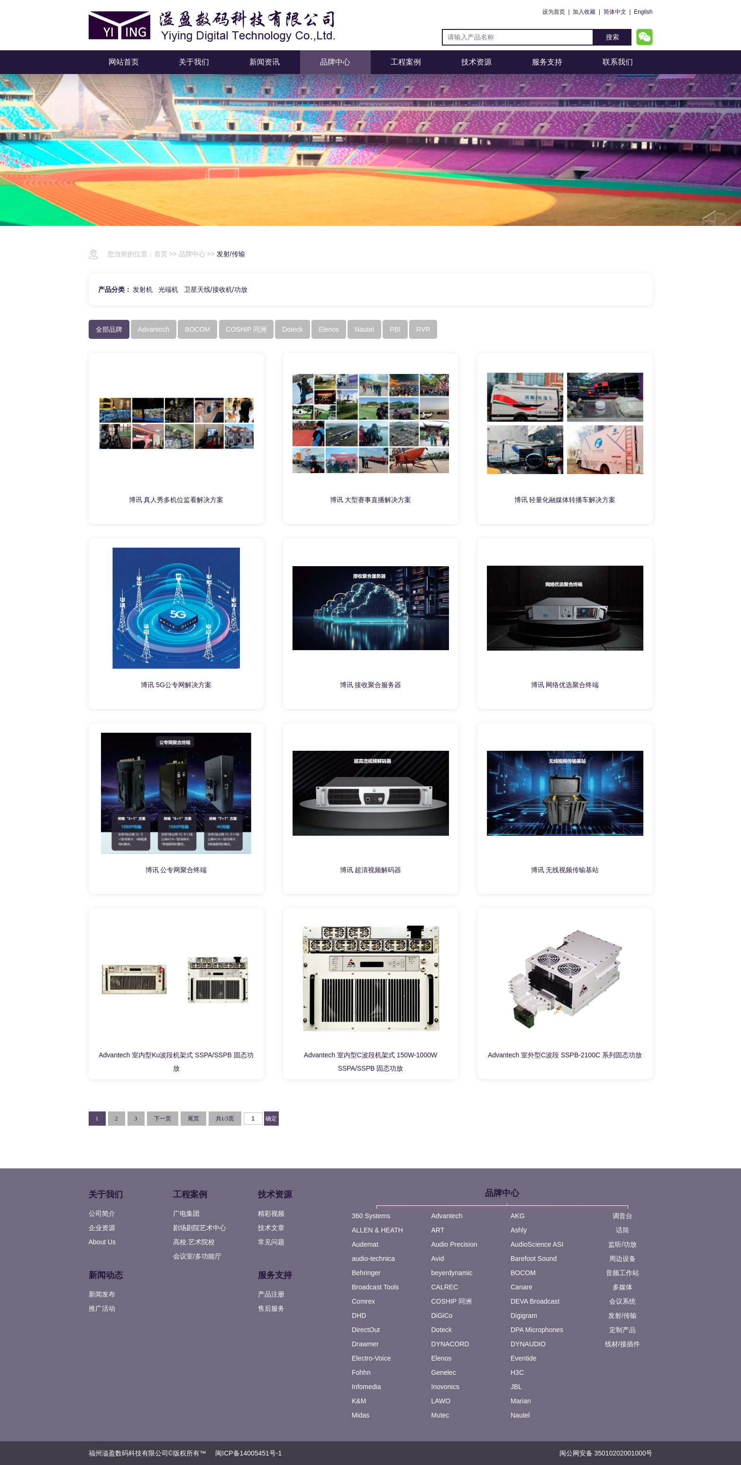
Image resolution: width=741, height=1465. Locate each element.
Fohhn (361, 1372)
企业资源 (102, 1228)
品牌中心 (335, 62)
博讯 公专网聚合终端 (176, 870)
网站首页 (124, 62)
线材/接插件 (622, 1344)
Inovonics (445, 1386)
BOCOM (523, 1273)
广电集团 (186, 1213)
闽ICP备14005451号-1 (248, 1453)
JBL (516, 1386)
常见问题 (271, 1242)
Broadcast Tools (375, 1287)
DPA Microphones (537, 1330)
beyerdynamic (452, 1273)
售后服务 (271, 1308)
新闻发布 (102, 1294)
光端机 (168, 289)
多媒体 (622, 1287)
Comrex (363, 1301)
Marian (521, 1401)
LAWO (441, 1401)
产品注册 (271, 1294)
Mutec (440, 1415)
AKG (518, 1216)
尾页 (193, 1118)
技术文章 (271, 1228)
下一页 (162, 1118)
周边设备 (622, 1258)
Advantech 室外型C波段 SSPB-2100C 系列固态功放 (565, 1055)
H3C (517, 1372)
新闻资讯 (264, 62)
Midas (360, 1415)
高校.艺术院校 (194, 1242)
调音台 (622, 1216)
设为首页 (553, 12)
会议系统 (622, 1301)
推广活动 (102, 1308)
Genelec (443, 1372)
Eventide (523, 1358)
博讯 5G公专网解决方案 (176, 685)
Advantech (447, 1216)
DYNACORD (450, 1344)
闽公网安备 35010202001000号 (606, 1453)
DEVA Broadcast (535, 1301)
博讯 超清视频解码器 (371, 870)
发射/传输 (231, 254)
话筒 (622, 1230)
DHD (359, 1315)
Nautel (520, 1415)
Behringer (366, 1273)
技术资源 (476, 62)
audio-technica (373, 1258)
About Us (102, 1242)
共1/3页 (225, 1118)
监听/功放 (622, 1244)
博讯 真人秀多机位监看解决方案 (176, 500)
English (643, 12)
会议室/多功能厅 (197, 1256)
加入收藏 (584, 12)
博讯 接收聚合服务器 (371, 685)
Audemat (365, 1244)
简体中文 (615, 12)
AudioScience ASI (537, 1244)
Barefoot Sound (534, 1258)
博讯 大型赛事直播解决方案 (371, 500)
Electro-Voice (371, 1358)
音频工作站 (622, 1273)
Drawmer (365, 1344)
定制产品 (622, 1330)
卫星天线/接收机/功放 (215, 289)
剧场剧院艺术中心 (199, 1228)
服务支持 (547, 62)
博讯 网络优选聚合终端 (565, 685)
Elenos (441, 1358)
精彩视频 (271, 1213)
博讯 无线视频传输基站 (565, 870)
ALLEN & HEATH (377, 1230)
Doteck (441, 1330)
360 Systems (371, 1216)
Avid (437, 1258)
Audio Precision (454, 1244)
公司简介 (102, 1213)
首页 (160, 254)
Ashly (519, 1230)
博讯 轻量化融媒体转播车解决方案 (565, 500)
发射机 (143, 289)
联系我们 (618, 62)
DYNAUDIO (528, 1344)
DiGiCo (442, 1315)
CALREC (444, 1287)
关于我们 (194, 62)
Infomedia (366, 1386)
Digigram (524, 1315)
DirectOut (366, 1330)
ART (438, 1230)
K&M (359, 1401)
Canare (521, 1287)
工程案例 (406, 62)
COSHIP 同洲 (451, 1301)
